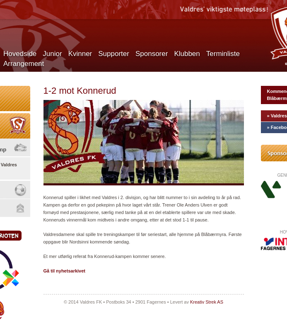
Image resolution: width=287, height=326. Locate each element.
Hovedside (19, 54)
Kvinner (80, 54)
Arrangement (23, 64)
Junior (52, 54)
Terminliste (223, 54)
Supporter (113, 54)
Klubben (187, 54)
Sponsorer (151, 54)
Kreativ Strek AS (206, 301)
